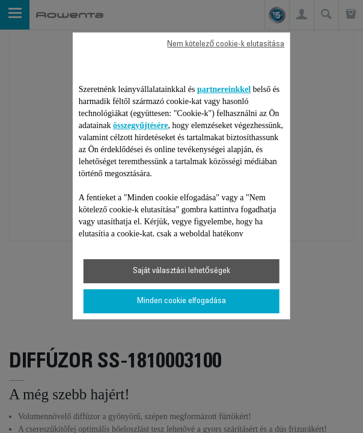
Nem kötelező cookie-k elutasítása (225, 44)
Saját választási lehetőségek (181, 271)
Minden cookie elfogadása (181, 301)
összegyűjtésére (140, 125)
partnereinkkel (224, 89)
